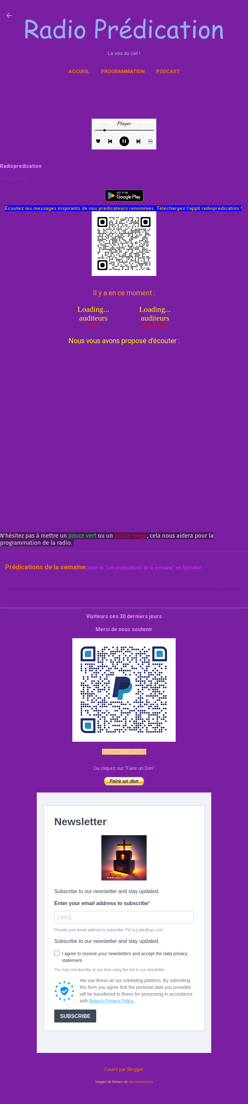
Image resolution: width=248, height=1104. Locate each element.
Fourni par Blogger (124, 1069)
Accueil (78, 71)
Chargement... (14, 179)
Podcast (168, 71)
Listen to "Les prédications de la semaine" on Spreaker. (143, 568)
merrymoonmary (141, 1082)
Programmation (123, 71)
